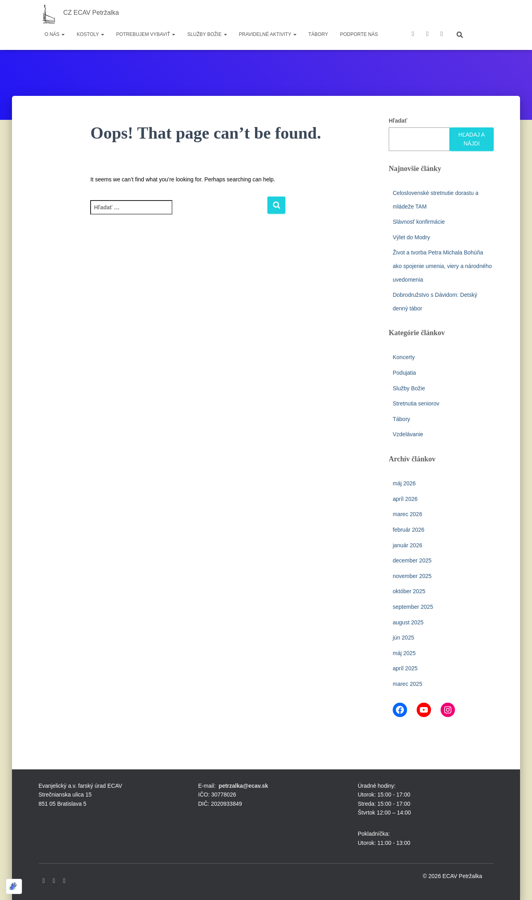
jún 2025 (403, 637)
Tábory (318, 34)
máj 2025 (404, 653)
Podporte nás (359, 34)
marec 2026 (407, 514)
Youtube (54, 881)
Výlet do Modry (411, 237)
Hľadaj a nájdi (472, 139)
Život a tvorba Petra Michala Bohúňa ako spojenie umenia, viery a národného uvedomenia (442, 265)
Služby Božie (207, 34)
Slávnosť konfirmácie (419, 222)
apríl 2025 (405, 668)
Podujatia (404, 373)
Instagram (64, 881)
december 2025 (412, 560)
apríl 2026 (405, 499)
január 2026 (407, 545)
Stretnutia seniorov (416, 403)
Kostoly (90, 34)
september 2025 (413, 607)
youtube (427, 35)
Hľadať (398, 120)
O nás (55, 34)
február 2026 (408, 529)
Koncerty (404, 357)
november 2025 (412, 576)
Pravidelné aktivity (268, 34)
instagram (442, 35)
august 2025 (408, 622)
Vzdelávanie (408, 434)
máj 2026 (404, 483)
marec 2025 (407, 684)
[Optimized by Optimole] (14, 886)
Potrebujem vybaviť (145, 34)
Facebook (413, 35)
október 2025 (409, 591)
